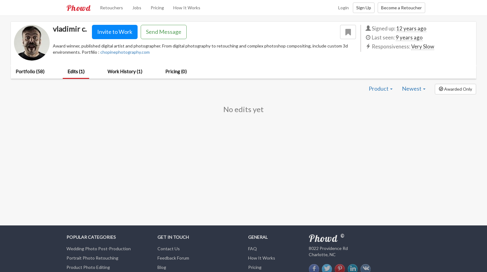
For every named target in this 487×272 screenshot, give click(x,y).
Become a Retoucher (401, 7)
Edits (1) (75, 71)
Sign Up (363, 7)
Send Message (163, 31)
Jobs (136, 7)
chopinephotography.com (125, 52)
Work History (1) (124, 71)
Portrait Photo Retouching (92, 258)
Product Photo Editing (88, 267)
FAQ (252, 248)
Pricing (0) (176, 71)
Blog (161, 267)
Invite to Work (114, 31)
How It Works (186, 7)
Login (343, 7)
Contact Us (168, 248)
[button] (455, 89)
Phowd (78, 8)
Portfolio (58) (30, 71)
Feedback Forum (173, 258)
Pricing (157, 7)
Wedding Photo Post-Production (98, 248)
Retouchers (111, 7)
